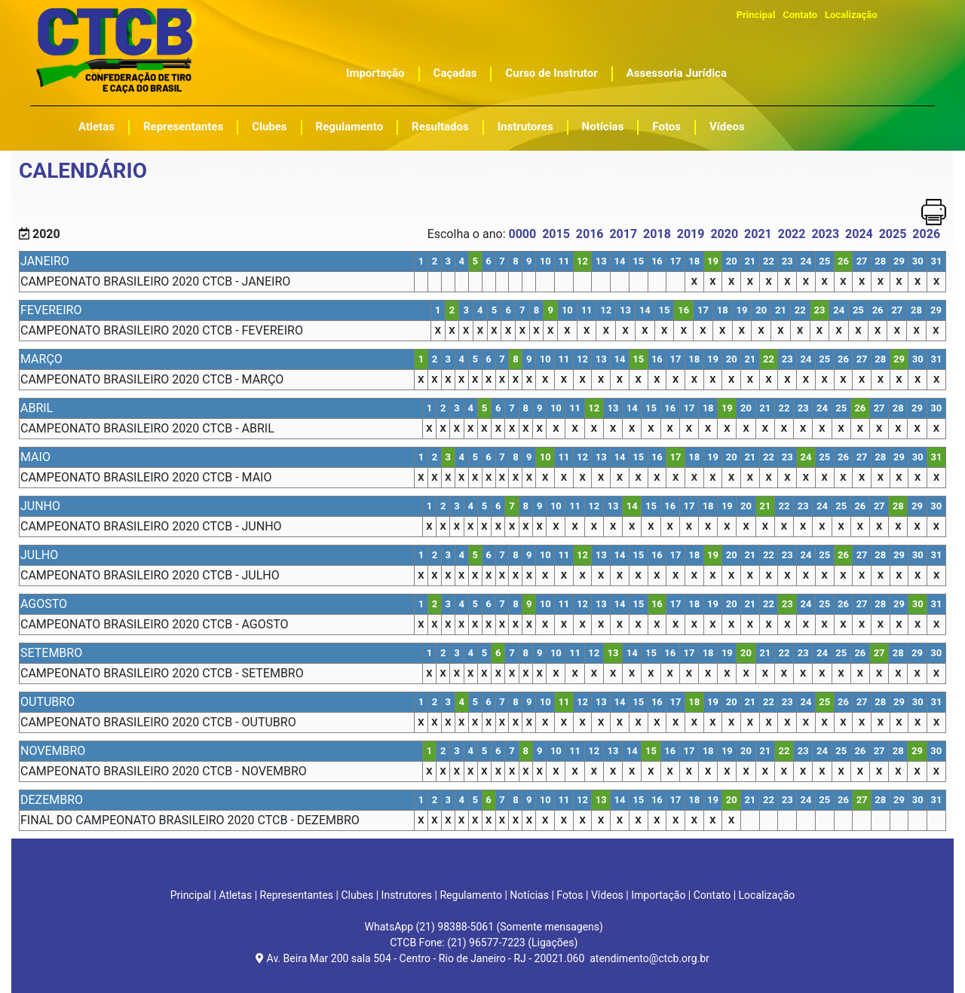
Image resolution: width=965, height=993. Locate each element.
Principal (756, 14)
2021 (758, 234)
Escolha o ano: (468, 234)
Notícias (603, 126)
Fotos (666, 126)
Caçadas (455, 73)
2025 (893, 234)
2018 (657, 234)
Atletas (96, 126)
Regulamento (350, 126)
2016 (590, 234)
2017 (623, 234)
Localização (851, 14)
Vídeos (727, 126)
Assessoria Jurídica (676, 73)
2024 (859, 234)
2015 (556, 234)
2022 (792, 234)
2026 (926, 234)
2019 (691, 234)
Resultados (440, 126)
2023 (825, 234)
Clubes (269, 126)
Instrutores (525, 126)
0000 (522, 234)
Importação (375, 73)
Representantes (183, 126)
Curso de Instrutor (551, 73)
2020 (724, 234)
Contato (800, 14)
